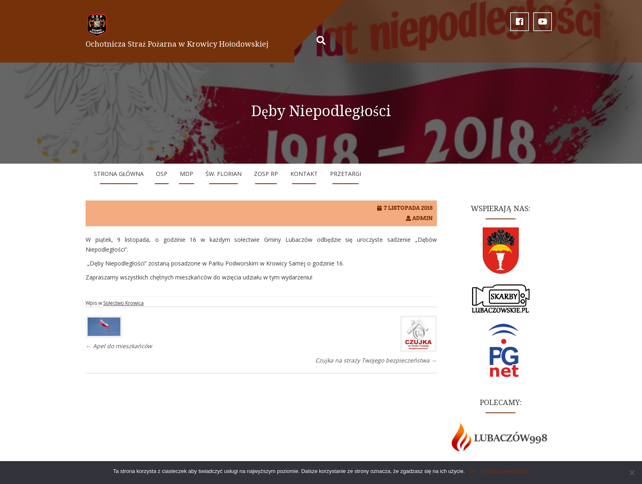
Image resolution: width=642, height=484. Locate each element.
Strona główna (119, 174)
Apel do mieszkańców (119, 346)
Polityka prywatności (505, 471)
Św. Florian (224, 174)
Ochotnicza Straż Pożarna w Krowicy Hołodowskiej (177, 44)
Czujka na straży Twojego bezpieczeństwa (376, 360)
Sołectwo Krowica (123, 302)
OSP (161, 174)
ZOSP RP (266, 174)
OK (473, 471)
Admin (422, 218)
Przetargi (345, 174)
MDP (186, 174)
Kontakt (304, 174)
